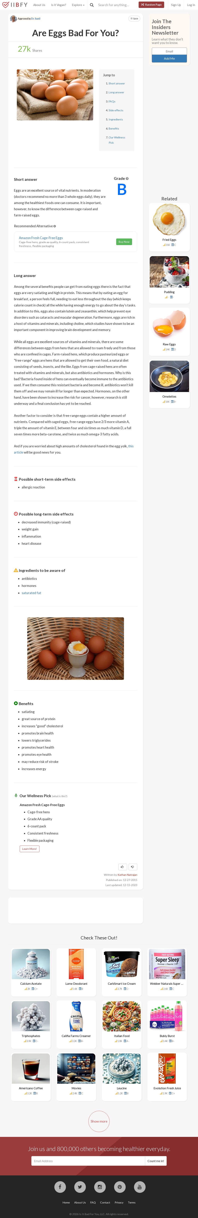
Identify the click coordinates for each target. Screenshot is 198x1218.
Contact (105, 1202)
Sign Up (176, 5)
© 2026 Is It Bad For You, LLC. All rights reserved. (99, 1214)
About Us (39, 5)
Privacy (119, 1202)
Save (134, 18)
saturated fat (31, 593)
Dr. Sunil (35, 18)
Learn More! (29, 848)
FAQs (112, 101)
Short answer (117, 83)
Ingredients (116, 119)
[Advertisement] (84, 910)
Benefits (114, 128)
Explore (78, 5)
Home (66, 1202)
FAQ (93, 1202)
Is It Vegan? (58, 5)
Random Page (151, 4)
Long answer (116, 92)
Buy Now (124, 241)
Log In (191, 5)
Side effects (116, 110)
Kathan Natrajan (127, 874)
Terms (132, 1202)
